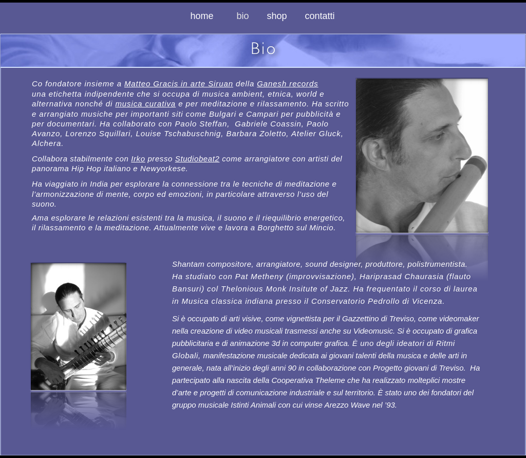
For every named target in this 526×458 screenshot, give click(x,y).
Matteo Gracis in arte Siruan (178, 83)
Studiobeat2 (197, 158)
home (203, 16)
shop (277, 16)
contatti (320, 16)
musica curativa (145, 103)
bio (243, 16)
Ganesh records (287, 83)
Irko (138, 158)
